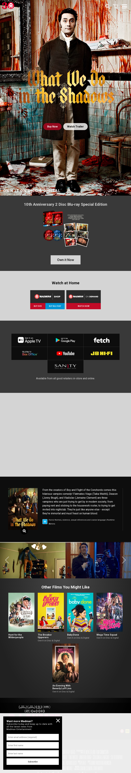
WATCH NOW (83, 306)
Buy (52, 126)
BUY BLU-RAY (55, 306)
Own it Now (65, 260)
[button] (7, 560)
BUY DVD (38, 306)
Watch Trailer (75, 126)
